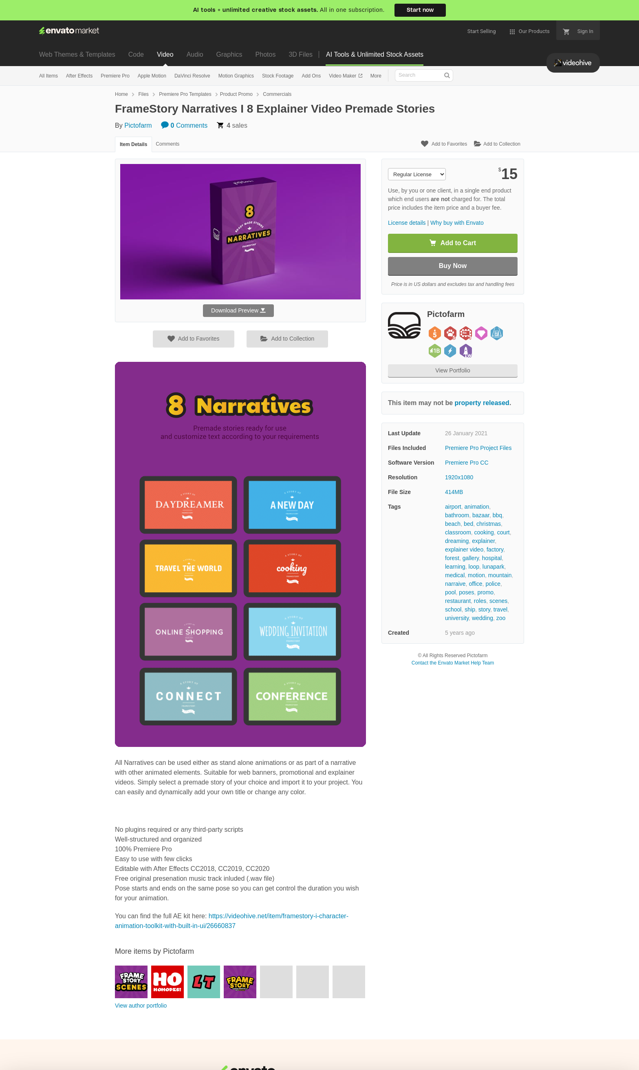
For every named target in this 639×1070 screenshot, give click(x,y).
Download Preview (238, 310)
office (475, 583)
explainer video (464, 549)
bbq (497, 515)
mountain (500, 575)
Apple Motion (152, 76)
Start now (420, 10)
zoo (501, 618)
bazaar (480, 515)
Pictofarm (138, 125)
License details (407, 222)
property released (482, 402)
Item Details (133, 144)
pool (450, 592)
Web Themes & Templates (77, 54)
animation (476, 506)
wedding (482, 618)
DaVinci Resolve (192, 76)
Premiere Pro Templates (185, 94)
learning (455, 566)
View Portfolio (452, 370)
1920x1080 (459, 477)
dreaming (457, 541)
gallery (471, 558)
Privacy (88, 1059)
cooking (484, 532)
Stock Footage (277, 76)
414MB (454, 492)
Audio (195, 54)
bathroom (457, 515)
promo (485, 592)
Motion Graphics (236, 76)
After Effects (79, 76)
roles (480, 601)
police (492, 583)
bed (468, 524)
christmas (488, 524)
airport (453, 506)
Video (165, 54)
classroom (458, 532)
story (484, 609)
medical (455, 575)
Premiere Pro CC (467, 462)
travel (500, 609)
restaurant (458, 601)
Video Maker (343, 76)
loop (474, 566)
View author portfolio (141, 1005)
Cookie (51, 1059)
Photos (266, 54)
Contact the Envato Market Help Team (453, 663)
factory (495, 549)
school (453, 609)
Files (143, 94)
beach (453, 524)
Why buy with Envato (457, 222)
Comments (184, 125)
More (375, 76)
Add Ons (311, 76)
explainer (483, 541)
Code (136, 54)
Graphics (229, 54)
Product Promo (236, 94)
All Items (48, 76)
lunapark (494, 566)
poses (466, 592)
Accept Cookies (452, 1047)
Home (121, 94)
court (503, 532)
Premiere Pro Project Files (478, 448)
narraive (455, 583)
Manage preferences (571, 1047)
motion (476, 575)
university (457, 618)
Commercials (277, 94)
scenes (498, 601)
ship (470, 609)
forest (452, 558)
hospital (492, 558)
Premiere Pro (115, 76)
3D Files (301, 54)
